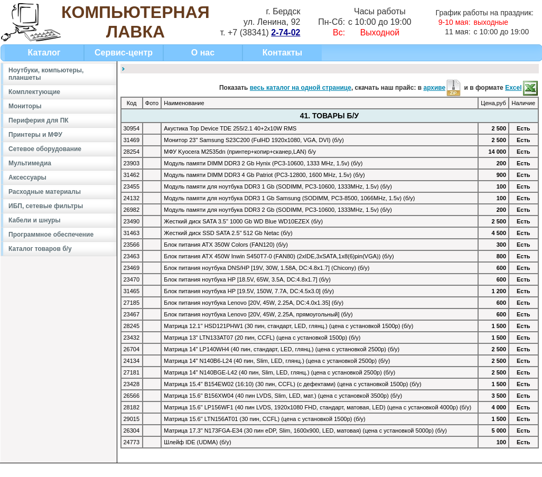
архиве (442, 87)
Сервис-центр (124, 52)
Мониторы (25, 106)
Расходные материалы (44, 191)
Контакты (282, 52)
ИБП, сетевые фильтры (45, 206)
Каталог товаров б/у (40, 248)
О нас (202, 52)
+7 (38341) (264, 32)
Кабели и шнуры (34, 220)
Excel (521, 87)
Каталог (44, 52)
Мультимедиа (29, 163)
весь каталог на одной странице (300, 87)
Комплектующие (34, 92)
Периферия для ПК (38, 120)
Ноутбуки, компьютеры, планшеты (45, 74)
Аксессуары (27, 177)
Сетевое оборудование (44, 149)
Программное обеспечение (51, 234)
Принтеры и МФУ (35, 134)
